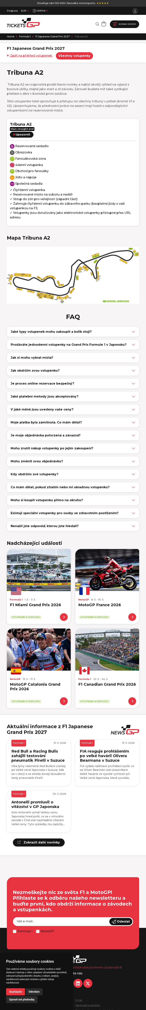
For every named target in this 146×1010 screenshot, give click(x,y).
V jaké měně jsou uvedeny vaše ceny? (42, 409)
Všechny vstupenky (74, 56)
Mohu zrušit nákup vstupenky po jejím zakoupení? (52, 448)
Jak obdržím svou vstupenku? (35, 370)
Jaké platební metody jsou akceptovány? (44, 396)
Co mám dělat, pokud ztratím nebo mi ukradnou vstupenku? (60, 487)
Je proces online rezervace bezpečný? (42, 383)
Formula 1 (25, 36)
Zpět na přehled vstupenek (30, 55)
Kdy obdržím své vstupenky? (34, 474)
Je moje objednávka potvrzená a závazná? (45, 435)
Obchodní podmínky (87, 1005)
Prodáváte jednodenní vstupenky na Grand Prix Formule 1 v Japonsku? (68, 344)
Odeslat (121, 922)
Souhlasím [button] (15, 991)
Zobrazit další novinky (39, 842)
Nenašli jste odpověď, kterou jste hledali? (45, 526)
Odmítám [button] (34, 991)
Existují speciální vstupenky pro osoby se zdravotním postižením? (64, 513)
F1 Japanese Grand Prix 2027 (52, 36)
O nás (78, 1000)
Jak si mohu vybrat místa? (32, 357)
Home (10, 36)
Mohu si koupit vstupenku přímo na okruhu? (47, 500)
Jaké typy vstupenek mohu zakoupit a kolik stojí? (51, 331)
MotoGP (47, 931)
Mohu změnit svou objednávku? (37, 461)
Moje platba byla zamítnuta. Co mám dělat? (46, 422)
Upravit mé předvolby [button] (21, 999)
